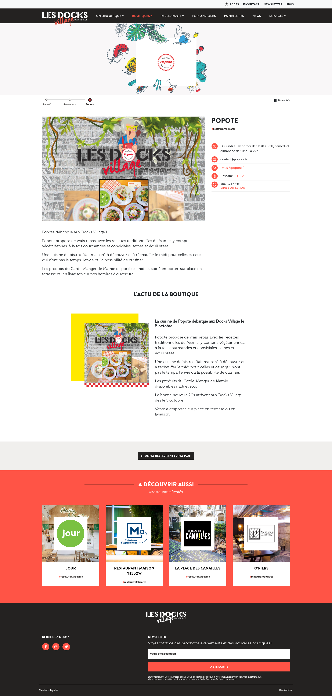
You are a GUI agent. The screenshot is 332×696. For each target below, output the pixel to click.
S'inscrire (219, 666)
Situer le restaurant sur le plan (166, 456)
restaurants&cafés (223, 128)
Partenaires (234, 16)
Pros (290, 4)
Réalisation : (286, 690)
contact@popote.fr (234, 159)
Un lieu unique (108, 16)
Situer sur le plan (232, 188)
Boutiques (141, 16)
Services (276, 16)
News (256, 16)
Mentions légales (48, 690)
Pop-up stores (204, 16)
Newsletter (273, 4)
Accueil (46, 104)
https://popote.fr (232, 167)
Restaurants (171, 16)
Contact (251, 4)
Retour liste (284, 100)
